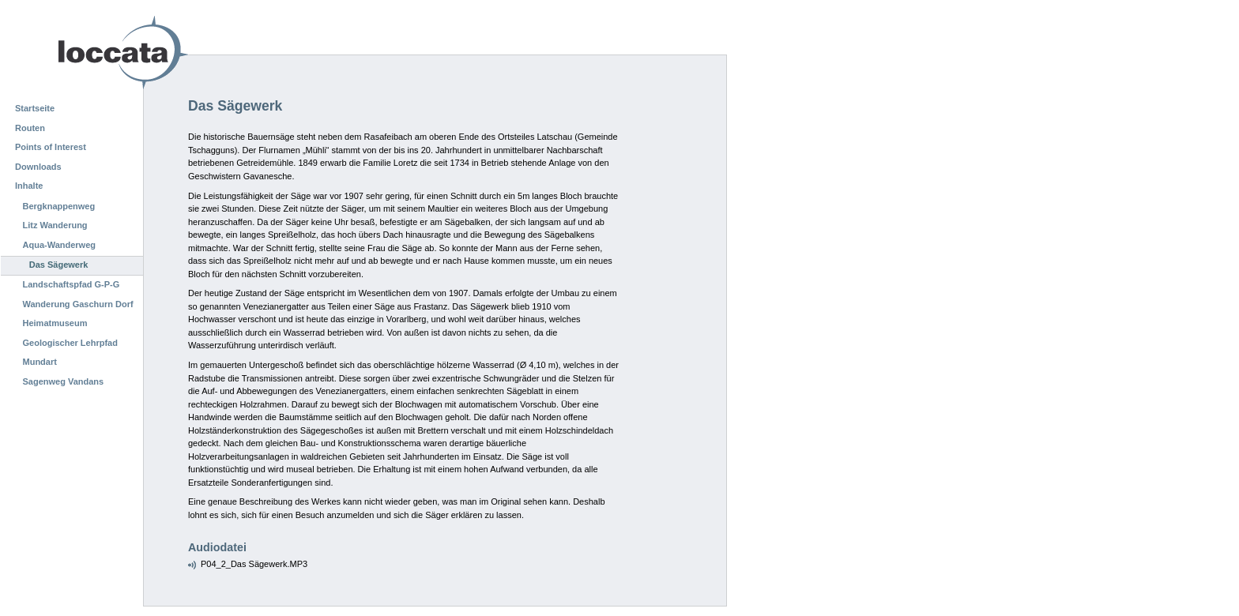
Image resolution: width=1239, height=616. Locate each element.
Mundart (40, 361)
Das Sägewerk (58, 264)
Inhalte (29, 185)
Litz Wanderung (55, 225)
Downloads (38, 166)
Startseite (35, 108)
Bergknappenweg (59, 206)
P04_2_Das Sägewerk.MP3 (254, 564)
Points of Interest (50, 147)
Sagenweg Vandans (63, 381)
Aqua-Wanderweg (59, 245)
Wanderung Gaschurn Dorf (78, 304)
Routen (30, 128)
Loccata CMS (83, 52)
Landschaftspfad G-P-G (71, 284)
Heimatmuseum (55, 323)
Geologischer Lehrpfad (70, 342)
